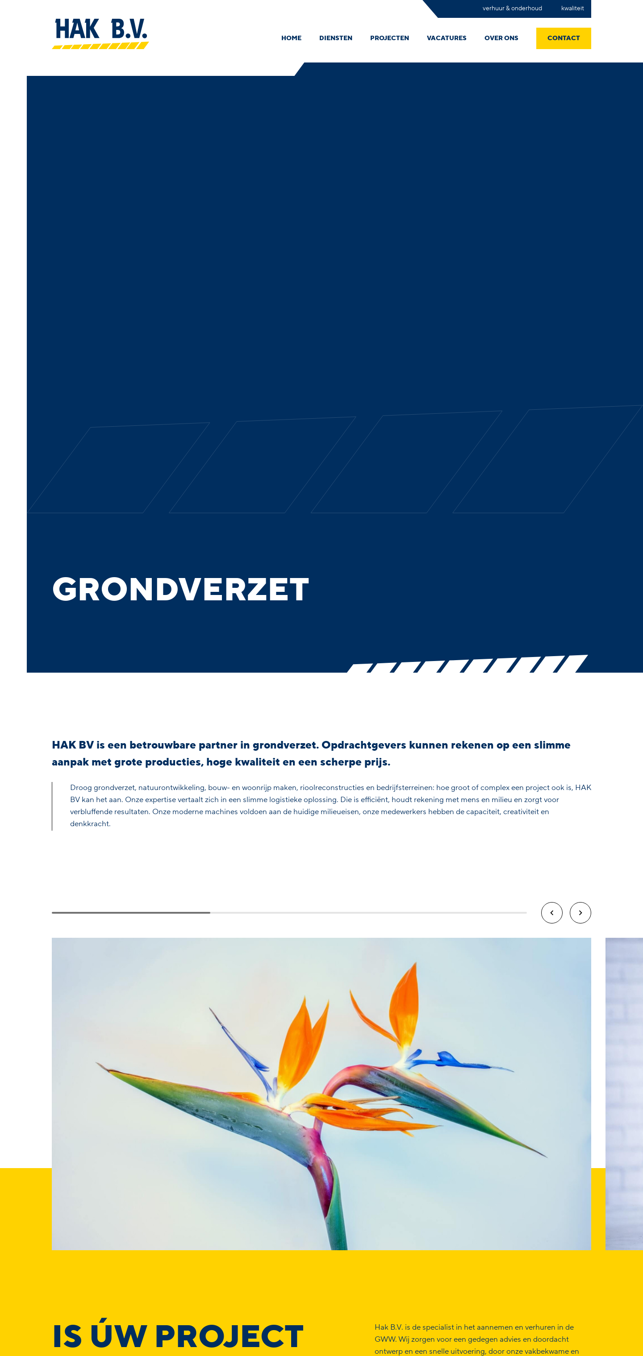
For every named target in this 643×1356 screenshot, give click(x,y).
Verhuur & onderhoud (513, 8)
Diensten (335, 38)
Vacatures (447, 38)
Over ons (501, 38)
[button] (552, 912)
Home (291, 38)
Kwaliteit (572, 8)
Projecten (389, 38)
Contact (563, 38)
